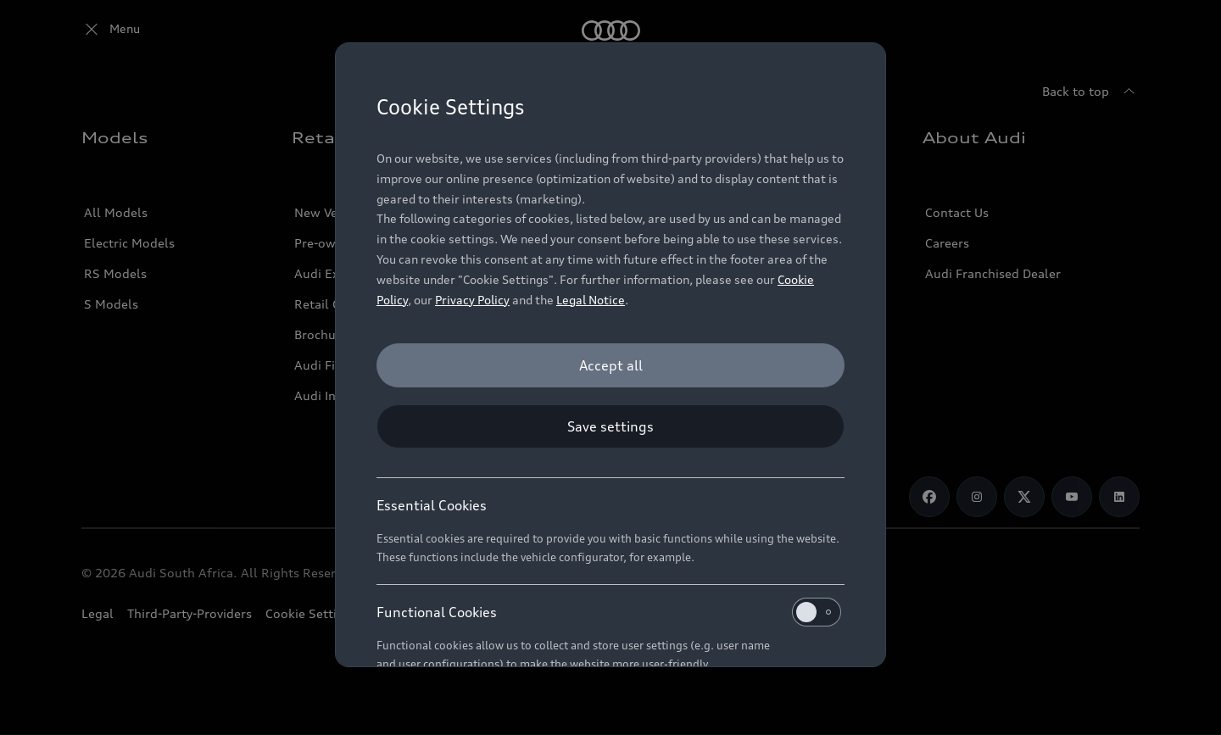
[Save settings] (610, 426)
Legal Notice (590, 299)
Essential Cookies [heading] (431, 505)
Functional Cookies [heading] (608, 612)
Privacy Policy (472, 299)
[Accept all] (610, 365)
